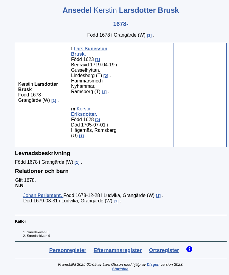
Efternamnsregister (118, 250)
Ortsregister (164, 250)
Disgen (153, 264)
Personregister (67, 250)
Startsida (120, 269)
